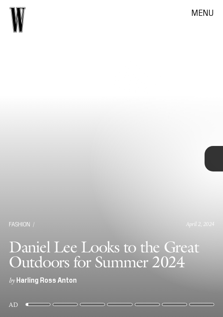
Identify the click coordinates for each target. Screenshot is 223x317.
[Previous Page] (37, 158)
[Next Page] (148, 158)
